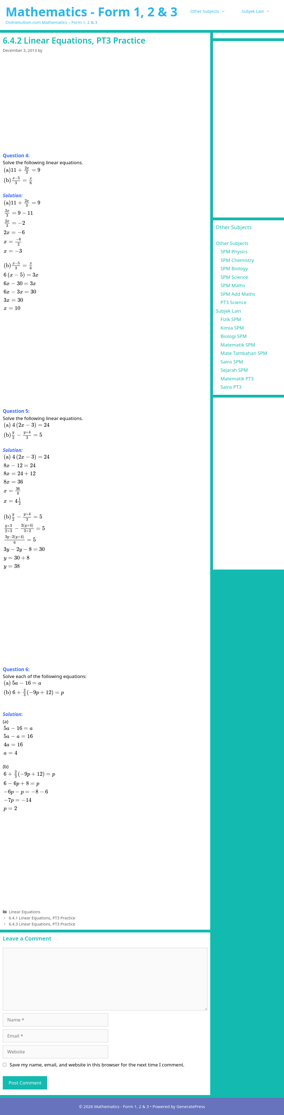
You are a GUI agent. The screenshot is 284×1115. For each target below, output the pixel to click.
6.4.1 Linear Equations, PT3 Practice (42, 918)
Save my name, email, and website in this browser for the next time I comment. (96, 1064)
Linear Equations (24, 911)
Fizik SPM (230, 319)
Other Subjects (212, 11)
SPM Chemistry (237, 260)
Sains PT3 (231, 387)
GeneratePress (190, 1106)
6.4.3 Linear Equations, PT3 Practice (42, 924)
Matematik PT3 (237, 378)
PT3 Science (233, 302)
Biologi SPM (233, 336)
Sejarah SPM (234, 370)
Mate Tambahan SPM (243, 353)
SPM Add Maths (237, 294)
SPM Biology (234, 268)
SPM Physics (234, 251)
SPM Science (234, 277)
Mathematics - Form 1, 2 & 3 (92, 11)
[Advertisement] (105, 111)
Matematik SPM (237, 345)
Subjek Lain (260, 11)
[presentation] (22, 175)
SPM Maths (232, 285)
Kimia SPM (232, 328)
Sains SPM (231, 361)
